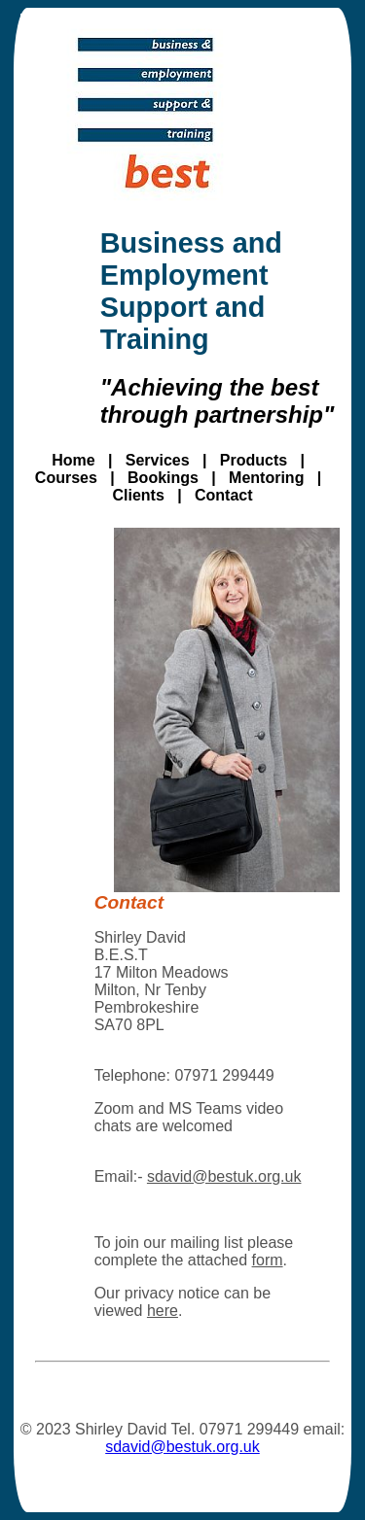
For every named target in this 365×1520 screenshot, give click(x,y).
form (267, 1260)
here (162, 1310)
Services (158, 460)
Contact (224, 495)
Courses (66, 477)
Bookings (163, 477)
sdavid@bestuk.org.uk (224, 1176)
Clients (138, 495)
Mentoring (266, 477)
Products (253, 460)
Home (73, 460)
